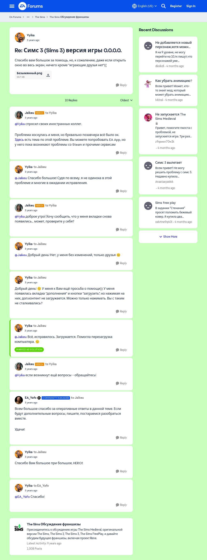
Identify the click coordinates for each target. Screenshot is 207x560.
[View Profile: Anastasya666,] (148, 166)
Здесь (19, 140)
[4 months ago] (174, 66)
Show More (168, 236)
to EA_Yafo (41, 485)
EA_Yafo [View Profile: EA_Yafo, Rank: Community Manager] (30, 398)
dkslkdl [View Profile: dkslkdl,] (159, 66)
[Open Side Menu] (11, 6)
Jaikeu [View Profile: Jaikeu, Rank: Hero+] (29, 113)
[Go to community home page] (30, 6)
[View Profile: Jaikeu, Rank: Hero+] (19, 115)
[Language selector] (144, 6)
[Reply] (121, 85)
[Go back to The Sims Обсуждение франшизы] (78, 524)
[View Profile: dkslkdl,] (148, 46)
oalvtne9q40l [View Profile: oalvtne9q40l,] (163, 222)
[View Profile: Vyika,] (20, 37)
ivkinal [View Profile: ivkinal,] (159, 100)
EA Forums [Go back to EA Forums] (15, 17)
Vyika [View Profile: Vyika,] (31, 35)
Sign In (190, 6)
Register (176, 6)
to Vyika (51, 113)
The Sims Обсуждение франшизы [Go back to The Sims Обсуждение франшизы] (69, 17)
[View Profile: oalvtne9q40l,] (148, 206)
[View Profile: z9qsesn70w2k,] (148, 117)
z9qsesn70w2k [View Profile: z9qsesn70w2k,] (164, 141)
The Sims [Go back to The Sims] (40, 17)
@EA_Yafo (22, 497)
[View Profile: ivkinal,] (148, 84)
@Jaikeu (21, 178)
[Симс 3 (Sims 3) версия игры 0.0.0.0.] (33, 40)
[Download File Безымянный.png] (48, 75)
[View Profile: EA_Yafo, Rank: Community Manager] (19, 400)
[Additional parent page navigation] (28, 17)
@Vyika (20, 124)
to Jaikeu (40, 167)
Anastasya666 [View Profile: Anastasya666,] (164, 182)
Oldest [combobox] (126, 100)
